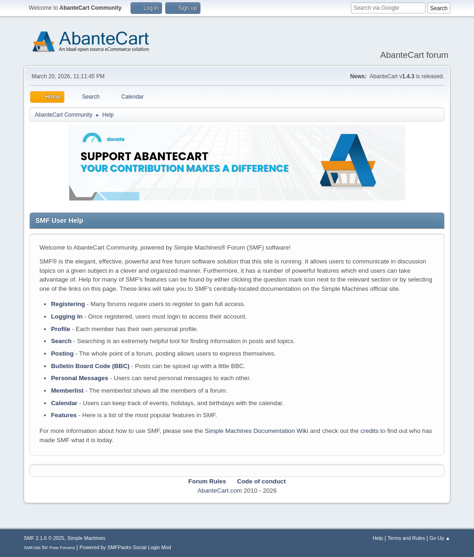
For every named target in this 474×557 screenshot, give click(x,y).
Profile (60, 328)
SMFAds (32, 547)
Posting (62, 353)
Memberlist (67, 390)
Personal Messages (79, 378)
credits (370, 430)
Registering (68, 303)
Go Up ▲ (440, 538)
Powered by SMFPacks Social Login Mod (125, 547)
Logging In (66, 316)
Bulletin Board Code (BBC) (90, 366)
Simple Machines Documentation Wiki (256, 430)
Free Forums (62, 547)
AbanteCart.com (219, 490)
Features (64, 415)
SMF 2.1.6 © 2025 (44, 538)
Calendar (64, 403)
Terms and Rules (406, 538)
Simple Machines (87, 538)
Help (378, 538)
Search (61, 341)
